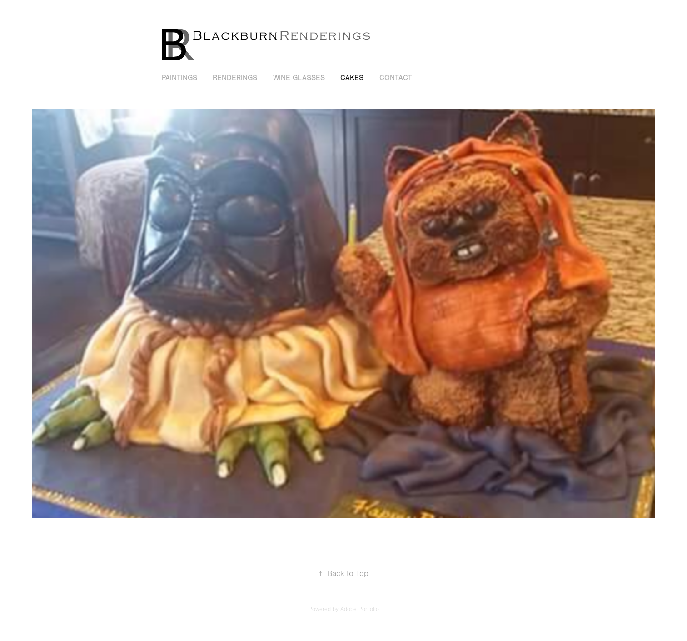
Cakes (351, 78)
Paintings (179, 78)
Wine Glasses (299, 78)
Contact (395, 78)
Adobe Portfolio (359, 609)
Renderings (235, 78)
